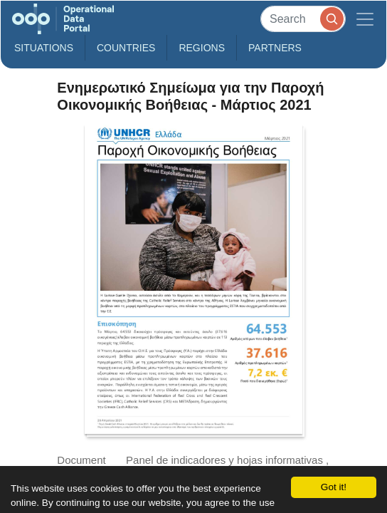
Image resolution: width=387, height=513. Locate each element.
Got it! (333, 487)
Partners (275, 47)
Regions (202, 47)
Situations (43, 47)
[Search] (303, 19)
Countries (126, 47)
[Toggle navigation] (365, 19)
